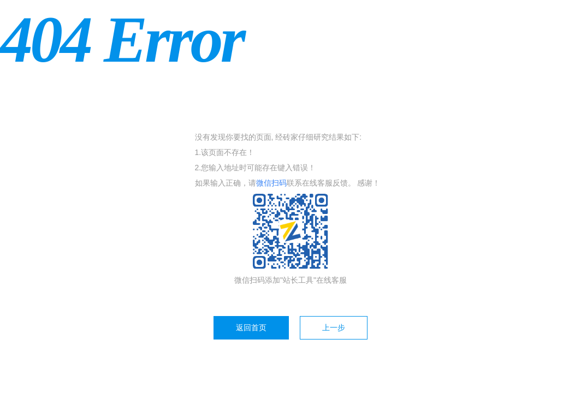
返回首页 (251, 327)
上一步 (333, 327)
